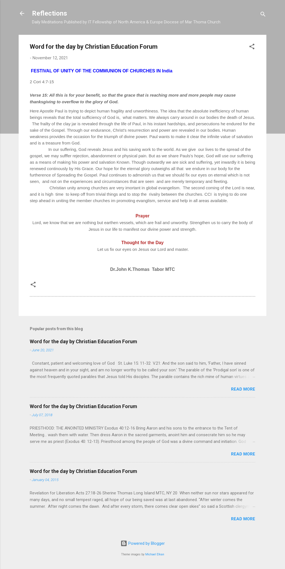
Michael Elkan (154, 554)
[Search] (263, 15)
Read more (243, 389)
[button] (252, 47)
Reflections (49, 13)
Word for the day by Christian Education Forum (83, 341)
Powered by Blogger (143, 543)
